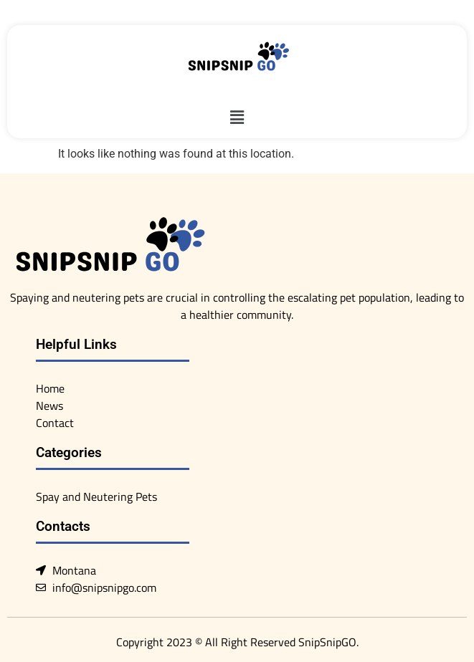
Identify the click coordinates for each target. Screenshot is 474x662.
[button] (236, 117)
